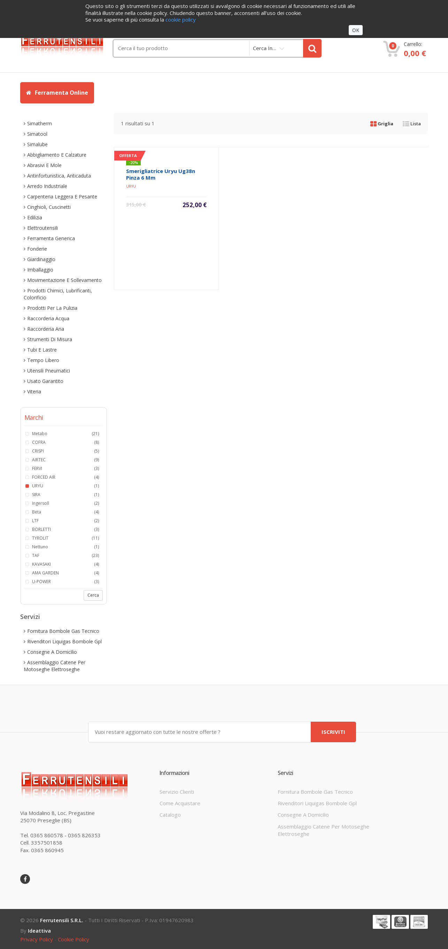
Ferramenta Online (57, 92)
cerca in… (264, 48)
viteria (34, 391)
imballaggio (40, 269)
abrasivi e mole (44, 165)
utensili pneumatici (48, 370)
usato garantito (45, 381)
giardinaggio (41, 259)
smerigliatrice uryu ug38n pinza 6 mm (160, 174)
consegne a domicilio (52, 652)
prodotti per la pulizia (52, 308)
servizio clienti (177, 791)
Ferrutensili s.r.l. (61, 920)
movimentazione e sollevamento (64, 280)
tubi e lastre (42, 349)
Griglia (381, 123)
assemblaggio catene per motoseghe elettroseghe (54, 666)
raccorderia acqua (48, 318)
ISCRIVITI (333, 731)
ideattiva (39, 930)
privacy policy (36, 939)
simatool (37, 134)
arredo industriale (47, 186)
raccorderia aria (45, 329)
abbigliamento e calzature (56, 154)
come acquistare (180, 803)
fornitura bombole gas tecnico (63, 631)
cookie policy (73, 939)
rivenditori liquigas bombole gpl (64, 641)
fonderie (37, 248)
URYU (131, 186)
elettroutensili (42, 228)
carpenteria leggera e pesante (62, 196)
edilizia (34, 217)
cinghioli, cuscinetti (49, 207)
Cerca (93, 595)
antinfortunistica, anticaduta (59, 175)
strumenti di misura (49, 339)
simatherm (39, 123)
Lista (412, 123)
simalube (37, 144)
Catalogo (170, 814)
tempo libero (43, 360)
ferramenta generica (51, 238)
